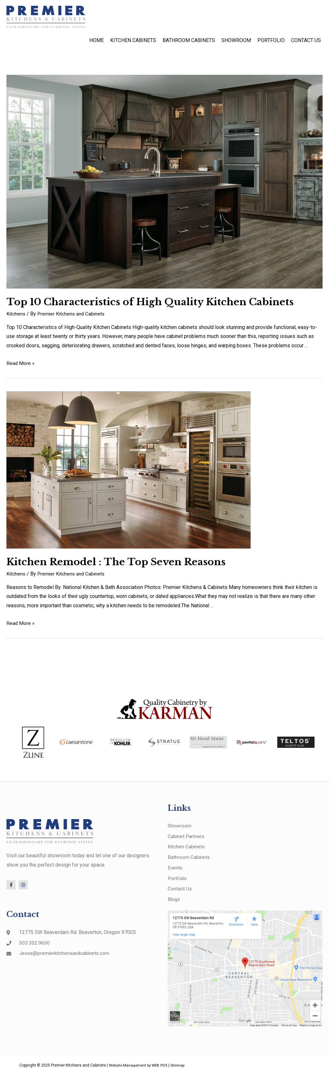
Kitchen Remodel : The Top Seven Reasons (116, 565)
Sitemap (180, 1071)
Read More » (20, 366)
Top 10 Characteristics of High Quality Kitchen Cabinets (150, 305)
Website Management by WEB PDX (140, 1071)
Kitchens (16, 317)
